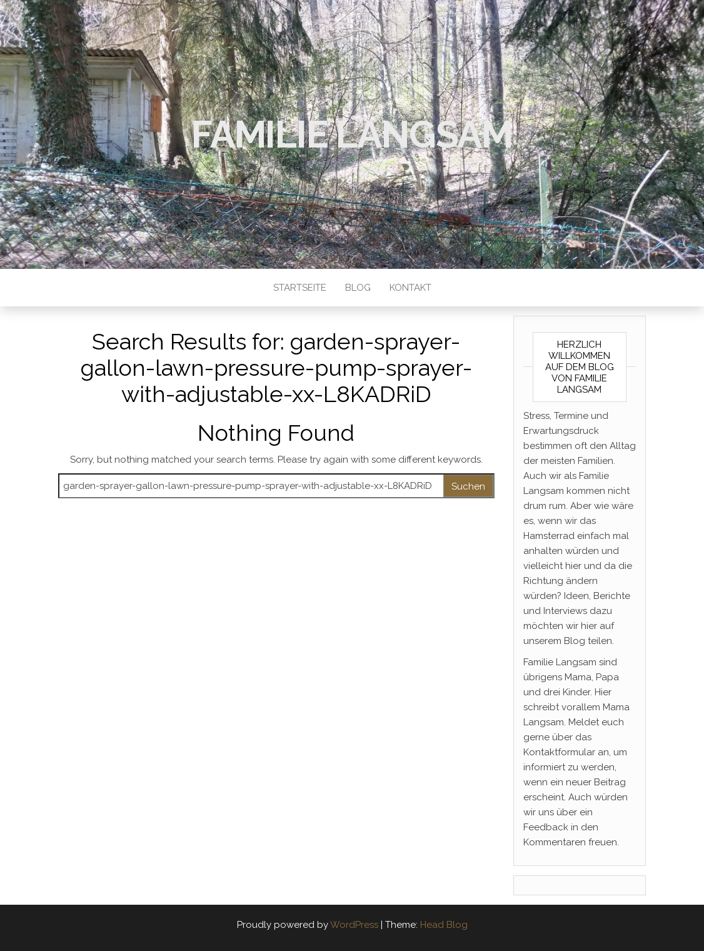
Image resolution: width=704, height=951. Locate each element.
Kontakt (410, 287)
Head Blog (444, 924)
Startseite (299, 287)
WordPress (354, 924)
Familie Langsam (352, 134)
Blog (358, 287)
